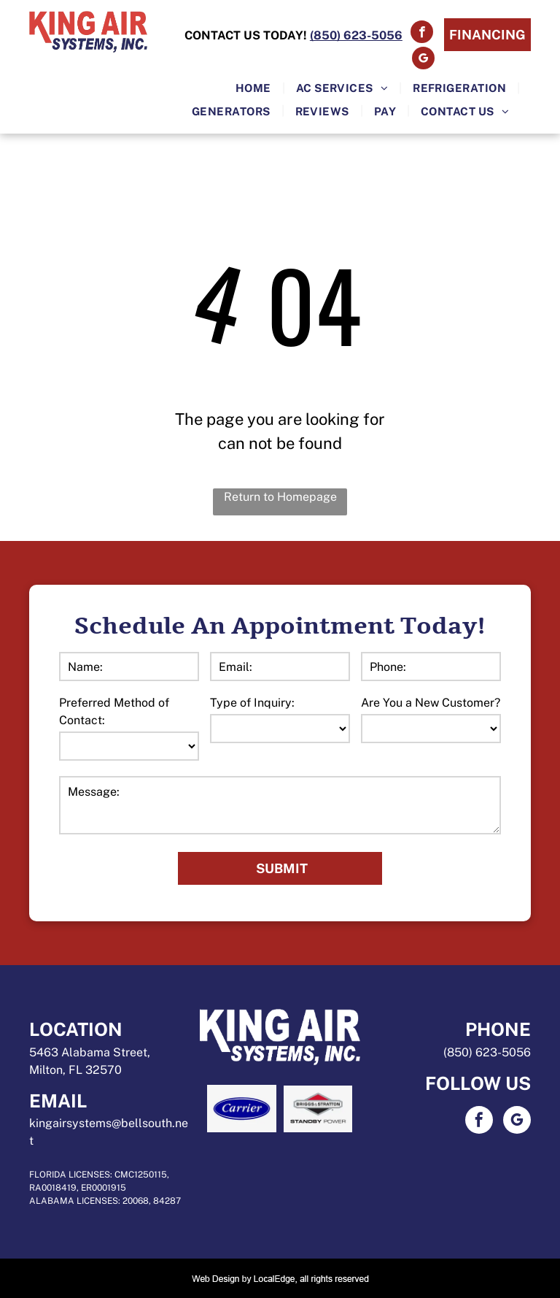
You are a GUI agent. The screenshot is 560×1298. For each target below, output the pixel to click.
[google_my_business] (423, 60)
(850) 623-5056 (487, 1052)
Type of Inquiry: (252, 703)
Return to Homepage (280, 497)
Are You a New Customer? (430, 703)
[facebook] (422, 33)
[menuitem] (255, 88)
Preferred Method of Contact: (114, 711)
